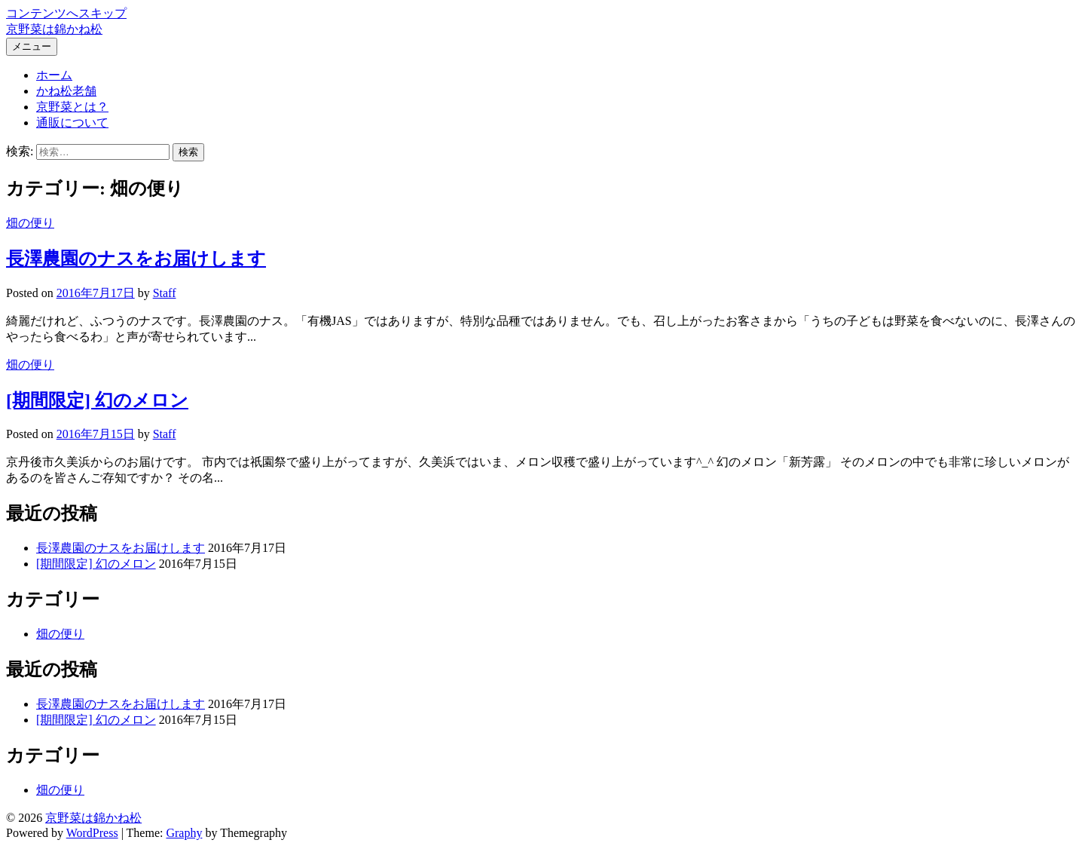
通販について (72, 122)
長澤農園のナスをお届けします (136, 258)
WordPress (92, 832)
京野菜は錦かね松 (54, 29)
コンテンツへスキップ (66, 13)
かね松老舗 (66, 90)
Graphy (184, 832)
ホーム (54, 75)
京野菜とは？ (72, 106)
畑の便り (30, 222)
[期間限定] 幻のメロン (97, 400)
